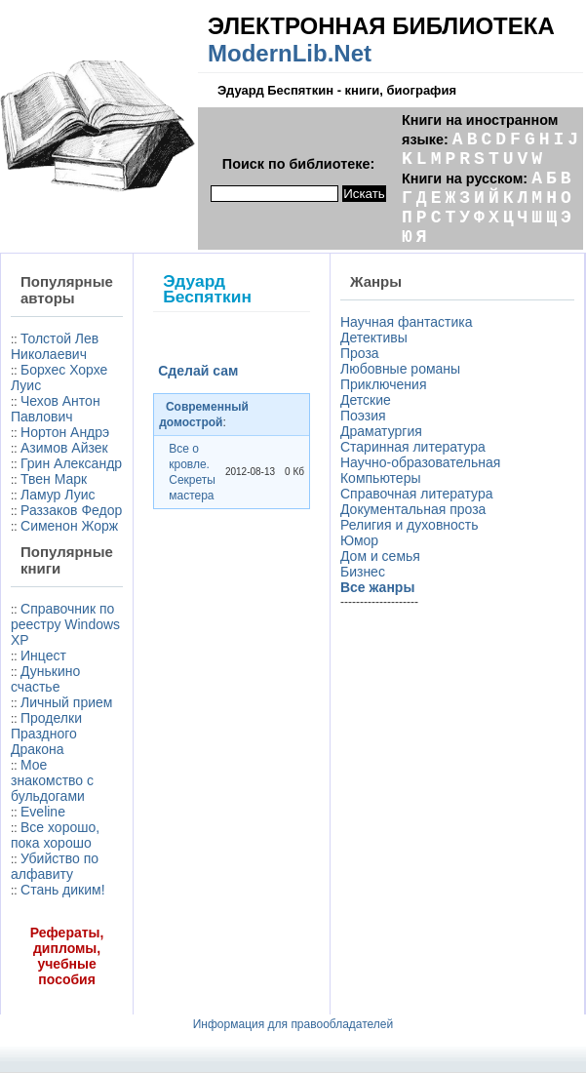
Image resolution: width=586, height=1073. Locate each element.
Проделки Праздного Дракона (46, 733)
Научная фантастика (406, 322)
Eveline (42, 811)
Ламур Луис (57, 494)
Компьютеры (380, 478)
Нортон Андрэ (64, 432)
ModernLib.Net (289, 53)
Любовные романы (400, 369)
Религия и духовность (409, 525)
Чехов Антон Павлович (55, 408)
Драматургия (381, 431)
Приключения (383, 384)
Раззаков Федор (71, 510)
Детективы (374, 337)
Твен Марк (53, 479)
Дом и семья (380, 556)
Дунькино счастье (45, 679)
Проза (359, 353)
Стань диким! (62, 889)
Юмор (359, 540)
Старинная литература (413, 447)
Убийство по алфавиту (54, 866)
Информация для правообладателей (293, 1024)
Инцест (43, 655)
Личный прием (66, 702)
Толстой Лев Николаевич (54, 346)
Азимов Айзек (64, 448)
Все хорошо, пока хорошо (55, 835)
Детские (365, 400)
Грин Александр (71, 463)
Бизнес (362, 571)
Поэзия (363, 415)
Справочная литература (416, 493)
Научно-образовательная (420, 462)
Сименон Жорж (69, 526)
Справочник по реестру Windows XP (65, 624)
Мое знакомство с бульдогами (52, 780)
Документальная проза (413, 509)
